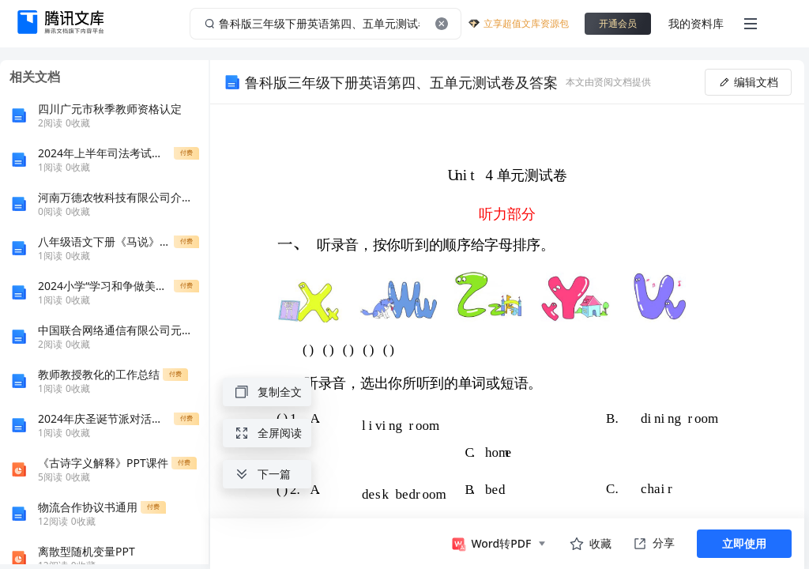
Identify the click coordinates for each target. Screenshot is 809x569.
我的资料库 (696, 23)
